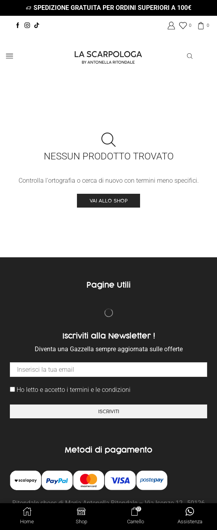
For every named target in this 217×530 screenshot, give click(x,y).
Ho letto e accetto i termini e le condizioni (70, 389)
